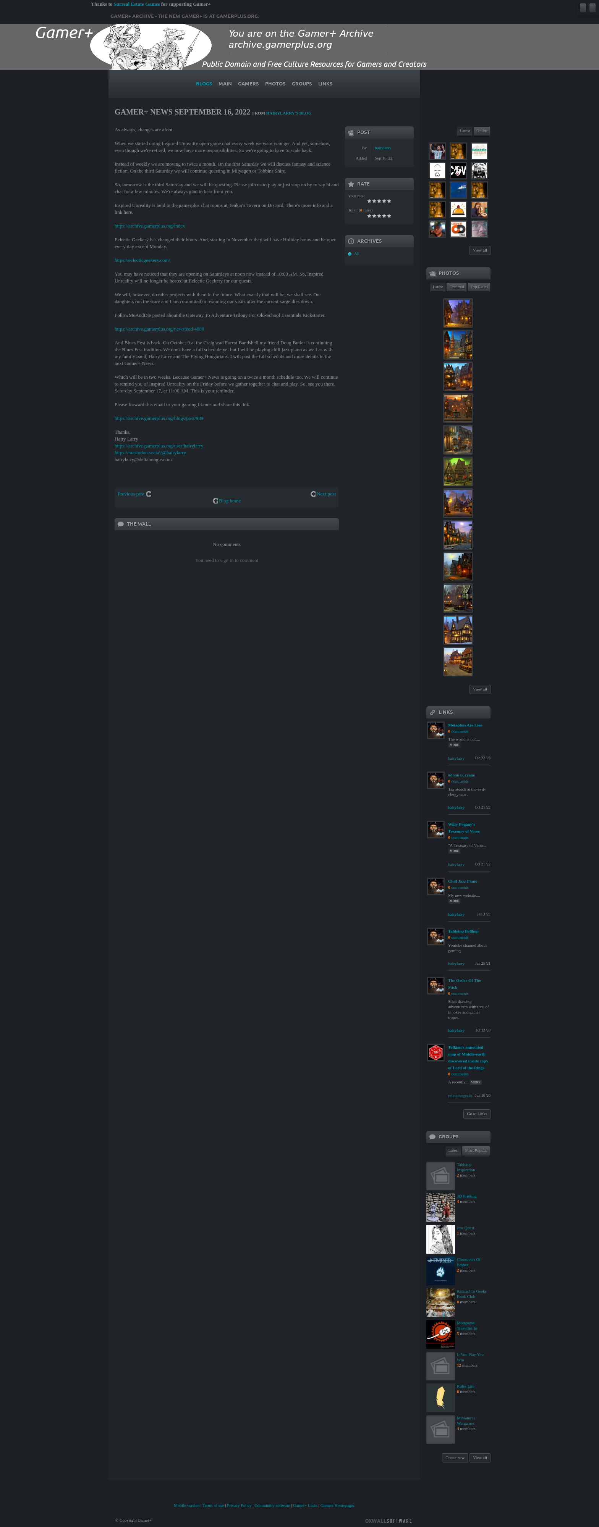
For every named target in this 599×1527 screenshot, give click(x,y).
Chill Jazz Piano (462, 881)
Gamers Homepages (338, 1505)
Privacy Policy (239, 1505)
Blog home (230, 501)
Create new (455, 1457)
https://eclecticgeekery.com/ (142, 260)
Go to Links (477, 1113)
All (356, 253)
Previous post (131, 494)
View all (480, 250)
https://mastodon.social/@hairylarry (150, 452)
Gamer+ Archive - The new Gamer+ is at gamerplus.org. (184, 16)
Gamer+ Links (305, 1505)
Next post (326, 494)
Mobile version (186, 1505)
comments (459, 731)
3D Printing (467, 1196)
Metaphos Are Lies (465, 725)
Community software (272, 1505)
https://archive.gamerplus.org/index (150, 226)
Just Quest (465, 1227)
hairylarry (383, 147)
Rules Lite (465, 1386)
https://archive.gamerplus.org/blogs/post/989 (159, 418)
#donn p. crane (461, 775)
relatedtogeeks (460, 1095)
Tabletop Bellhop (463, 931)
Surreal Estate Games (136, 4)
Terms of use (213, 1505)
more (454, 745)
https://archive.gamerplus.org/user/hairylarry (159, 446)
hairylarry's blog (289, 113)
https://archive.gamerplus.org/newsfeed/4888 (159, 329)
